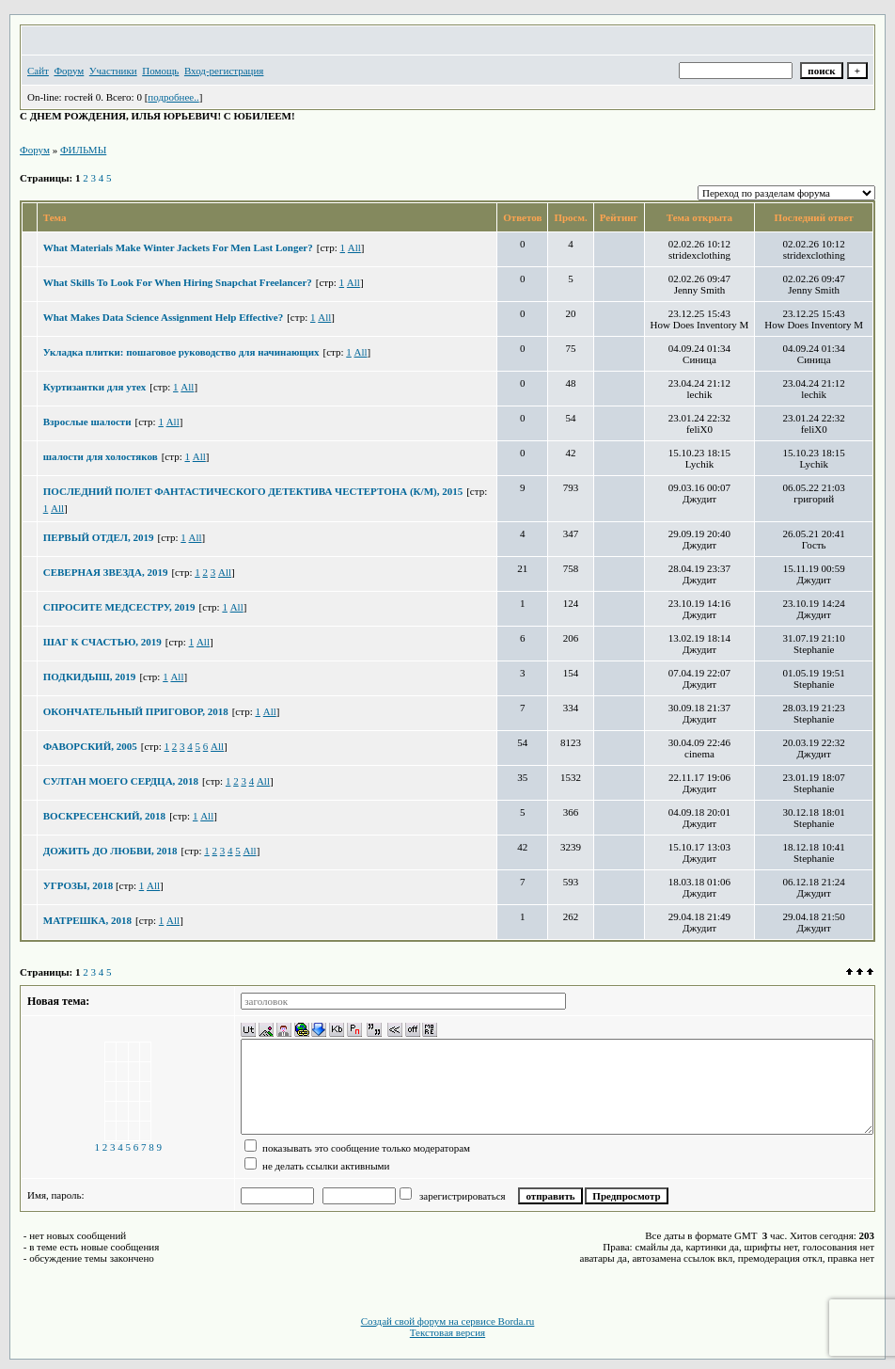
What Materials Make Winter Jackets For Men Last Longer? (178, 247)
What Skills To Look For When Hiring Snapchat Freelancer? (177, 282)
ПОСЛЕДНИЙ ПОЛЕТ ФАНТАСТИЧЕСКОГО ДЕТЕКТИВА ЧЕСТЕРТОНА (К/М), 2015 (253, 491)
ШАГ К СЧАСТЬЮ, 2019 (102, 641)
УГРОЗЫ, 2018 (79, 885)
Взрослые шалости (87, 421)
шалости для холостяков (100, 456)
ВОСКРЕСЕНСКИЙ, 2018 (104, 815)
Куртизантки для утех (95, 386)
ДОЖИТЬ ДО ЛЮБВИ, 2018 (110, 850)
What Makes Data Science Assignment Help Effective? (163, 317)
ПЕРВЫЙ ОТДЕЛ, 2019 (98, 537)
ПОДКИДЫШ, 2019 (89, 676)
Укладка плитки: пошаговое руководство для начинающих (181, 352)
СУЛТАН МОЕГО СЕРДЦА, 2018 (120, 781)
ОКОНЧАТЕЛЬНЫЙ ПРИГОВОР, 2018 (135, 711)
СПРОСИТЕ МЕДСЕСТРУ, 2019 (119, 607)
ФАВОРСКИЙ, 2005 (90, 746)
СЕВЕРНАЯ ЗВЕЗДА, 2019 (105, 572)
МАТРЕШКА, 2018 (87, 920)
